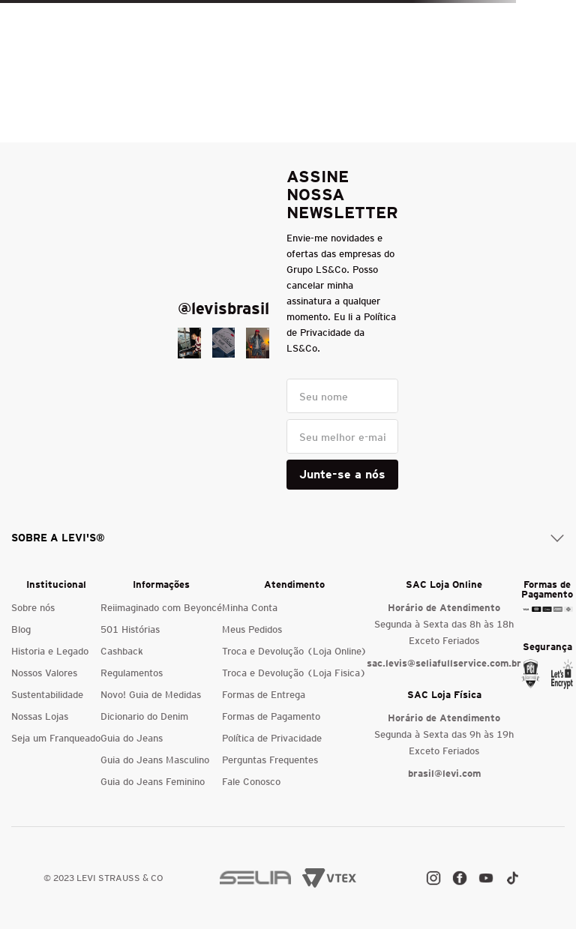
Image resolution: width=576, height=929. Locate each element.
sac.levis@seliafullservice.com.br (444, 663)
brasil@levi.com (444, 773)
